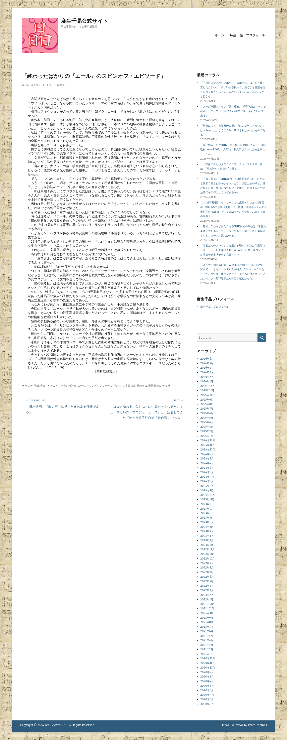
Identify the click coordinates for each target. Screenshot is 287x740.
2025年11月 (207, 390)
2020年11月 (207, 663)
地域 (36, 385)
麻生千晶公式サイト (84, 21)
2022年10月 (207, 558)
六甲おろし (117, 385)
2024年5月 (207, 472)
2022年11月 (207, 554)
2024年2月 (207, 486)
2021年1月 (206, 654)
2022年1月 (206, 599)
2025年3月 (206, 427)
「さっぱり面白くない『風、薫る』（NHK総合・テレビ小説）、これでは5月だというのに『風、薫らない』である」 (233, 111)
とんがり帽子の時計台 (63, 385)
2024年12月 (207, 440)
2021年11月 (207, 608)
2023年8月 (207, 513)
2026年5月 (206, 363)
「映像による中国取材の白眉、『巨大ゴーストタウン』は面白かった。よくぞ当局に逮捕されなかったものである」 (232, 130)
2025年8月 (206, 404)
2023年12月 (207, 495)
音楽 (42, 385)
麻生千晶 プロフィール (247, 35)
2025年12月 (207, 386)
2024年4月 (207, 476)
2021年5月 (206, 636)
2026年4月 (207, 367)
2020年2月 (207, 704)
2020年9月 (207, 672)
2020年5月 (207, 690)
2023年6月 (207, 522)
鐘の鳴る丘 (163, 385)
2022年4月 (207, 585)
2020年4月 (207, 694)
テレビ (29, 385)
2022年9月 (207, 563)
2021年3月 (206, 645)
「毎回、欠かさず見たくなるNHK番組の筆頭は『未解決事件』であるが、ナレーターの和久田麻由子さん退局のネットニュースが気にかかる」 (233, 231)
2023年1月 (206, 545)
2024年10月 (207, 449)
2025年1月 (206, 436)
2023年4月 (207, 531)
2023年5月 (206, 527)
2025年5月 (206, 418)
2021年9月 (206, 617)
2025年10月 (207, 395)
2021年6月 (206, 631)
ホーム (219, 35)
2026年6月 (207, 358)
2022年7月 (206, 572)
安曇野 (152, 385)
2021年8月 (206, 622)
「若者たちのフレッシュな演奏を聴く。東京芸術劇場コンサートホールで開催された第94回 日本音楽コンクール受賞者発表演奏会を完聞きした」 (233, 250)
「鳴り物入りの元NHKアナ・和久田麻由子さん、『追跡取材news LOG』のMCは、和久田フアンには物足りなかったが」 (233, 149)
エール (81, 385)
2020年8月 (207, 676)
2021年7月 (206, 626)
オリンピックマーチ (98, 385)
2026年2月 (207, 377)
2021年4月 (206, 640)
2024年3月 (207, 481)
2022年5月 (206, 581)
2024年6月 (207, 467)
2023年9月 (207, 508)
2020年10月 (207, 667)
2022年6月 (207, 576)
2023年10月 (207, 504)
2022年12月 (207, 549)
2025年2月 (206, 431)
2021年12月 (207, 604)
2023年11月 (207, 499)
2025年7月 (206, 408)
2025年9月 (206, 399)
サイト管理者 (57, 84)
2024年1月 (206, 490)
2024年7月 (207, 463)
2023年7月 (206, 517)
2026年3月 (207, 372)
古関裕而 (130, 385)
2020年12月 (207, 658)
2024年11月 (207, 445)
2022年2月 (207, 595)
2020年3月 (207, 699)
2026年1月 (206, 381)
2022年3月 (207, 590)
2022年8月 (207, 567)
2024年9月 (207, 454)
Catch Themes (257, 725)
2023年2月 (207, 540)
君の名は (142, 385)
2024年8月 (207, 458)
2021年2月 (206, 649)
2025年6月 (206, 413)
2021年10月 (207, 613)
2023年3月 (207, 536)
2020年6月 (207, 685)
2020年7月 (207, 681)
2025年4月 (207, 422)
